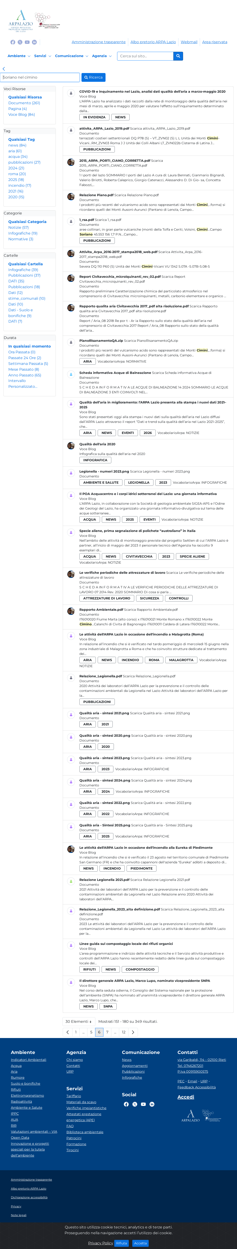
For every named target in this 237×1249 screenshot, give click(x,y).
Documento (24, 103)
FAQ (70, 1126)
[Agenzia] (102, 56)
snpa (108, 1006)
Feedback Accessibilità (197, 1087)
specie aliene (192, 556)
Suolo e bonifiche (25, 1083)
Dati (15, 292)
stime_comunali (26, 298)
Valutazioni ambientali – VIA (34, 1132)
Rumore (18, 1077)
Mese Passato (23, 369)
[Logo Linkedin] (34, 42)
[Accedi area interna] (186, 1098)
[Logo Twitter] (20, 42)
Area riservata (214, 42)
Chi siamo (74, 1060)
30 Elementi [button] (80, 1022)
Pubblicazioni (24, 275)
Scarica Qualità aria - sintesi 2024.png (161, 780)
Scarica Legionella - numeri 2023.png (160, 471)
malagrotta (181, 660)
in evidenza (94, 117)
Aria (14, 1071)
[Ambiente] (19, 56)
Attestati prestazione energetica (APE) (83, 1117)
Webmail (189, 42)
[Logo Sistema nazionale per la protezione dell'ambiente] (47, 20)
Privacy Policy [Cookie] (100, 1243)
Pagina (17, 109)
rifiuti (89, 969)
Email (192, 1081)
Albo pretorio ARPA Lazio (153, 42)
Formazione (76, 1144)
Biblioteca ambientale (84, 1132)
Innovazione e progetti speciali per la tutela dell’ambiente (30, 1150)
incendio (19, 185)
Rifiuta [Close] (122, 1243)
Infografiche (22, 233)
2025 (16, 179)
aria (15, 151)
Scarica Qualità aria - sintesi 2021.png (160, 713)
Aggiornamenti (135, 1066)
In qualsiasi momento (29, 346)
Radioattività (21, 1101)
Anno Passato (24, 375)
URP (70, 1071)
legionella (139, 482)
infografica (95, 460)
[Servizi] (43, 56)
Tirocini (72, 1150)
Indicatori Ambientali (28, 1060)
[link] (3, 69)
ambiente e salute (100, 482)
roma (17, 174)
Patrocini (73, 1138)
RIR (13, 1126)
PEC (181, 1081)
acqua (18, 156)
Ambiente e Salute (26, 1107)
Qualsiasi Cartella (25, 264)
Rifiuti (16, 1089)
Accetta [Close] (141, 1243)
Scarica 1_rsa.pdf (108, 220)
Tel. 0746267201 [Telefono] (190, 1066)
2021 (15, 191)
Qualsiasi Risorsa (25, 97)
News (126, 1060)
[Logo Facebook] (13, 42)
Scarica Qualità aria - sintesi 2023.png (161, 758)
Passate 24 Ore (24, 358)
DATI (16, 281)
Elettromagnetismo (27, 1095)
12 (125, 1033)
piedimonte (142, 868)
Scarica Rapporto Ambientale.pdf (151, 610)
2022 (105, 814)
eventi (128, 433)
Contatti (73, 1066)
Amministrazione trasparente (99, 42)
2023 (163, 482)
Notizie (18, 227)
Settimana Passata (28, 363)
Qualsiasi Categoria (27, 222)
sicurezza (149, 598)
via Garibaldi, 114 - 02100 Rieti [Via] (202, 1060)
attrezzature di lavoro (106, 598)
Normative (20, 239)
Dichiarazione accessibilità (29, 1197)
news (17, 145)
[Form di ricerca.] (145, 56)
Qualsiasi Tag (21, 139)
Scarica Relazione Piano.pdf (136, 195)
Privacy (16, 1206)
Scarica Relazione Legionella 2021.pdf (160, 880)
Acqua (16, 1066)
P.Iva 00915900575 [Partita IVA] (193, 1071)
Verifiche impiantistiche (86, 1108)
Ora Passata (21, 352)
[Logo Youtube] (27, 42)
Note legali (18, 1215)
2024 (16, 168)
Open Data (20, 1138)
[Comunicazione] (72, 56)
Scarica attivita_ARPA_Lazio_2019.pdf (160, 128)
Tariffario (73, 1096)
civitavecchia (139, 556)
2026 (148, 433)
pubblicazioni (24, 162)
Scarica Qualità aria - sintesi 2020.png (161, 735)
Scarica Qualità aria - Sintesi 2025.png (161, 825)
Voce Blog (21, 114)
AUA (14, 1120)
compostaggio (140, 969)
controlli (179, 598)
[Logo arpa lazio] (20, 20)
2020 (16, 197)
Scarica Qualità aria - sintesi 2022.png (161, 803)
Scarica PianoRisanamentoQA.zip (151, 341)
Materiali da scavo (81, 1102)
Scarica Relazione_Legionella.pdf (149, 676)
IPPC (15, 1114)
